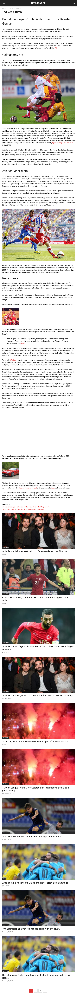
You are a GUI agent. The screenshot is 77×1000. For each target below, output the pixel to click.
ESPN (23, 343)
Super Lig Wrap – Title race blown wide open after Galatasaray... (35, 741)
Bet (4, 879)
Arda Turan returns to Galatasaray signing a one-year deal (32, 836)
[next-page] (45, 991)
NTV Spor (13, 360)
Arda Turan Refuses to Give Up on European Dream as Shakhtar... (35, 551)
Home (4, 8)
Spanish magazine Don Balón (62, 143)
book (53, 488)
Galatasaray (6, 833)
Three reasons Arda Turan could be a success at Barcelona (23, 509)
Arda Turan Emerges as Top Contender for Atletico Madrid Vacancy (37, 695)
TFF (56, 48)
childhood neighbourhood (28, 488)
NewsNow (6, 547)
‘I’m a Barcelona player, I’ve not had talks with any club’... (31, 929)
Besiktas (5, 737)
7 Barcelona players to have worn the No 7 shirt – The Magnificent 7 (26, 507)
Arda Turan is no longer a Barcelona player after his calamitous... (36, 882)
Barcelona (6, 925)
